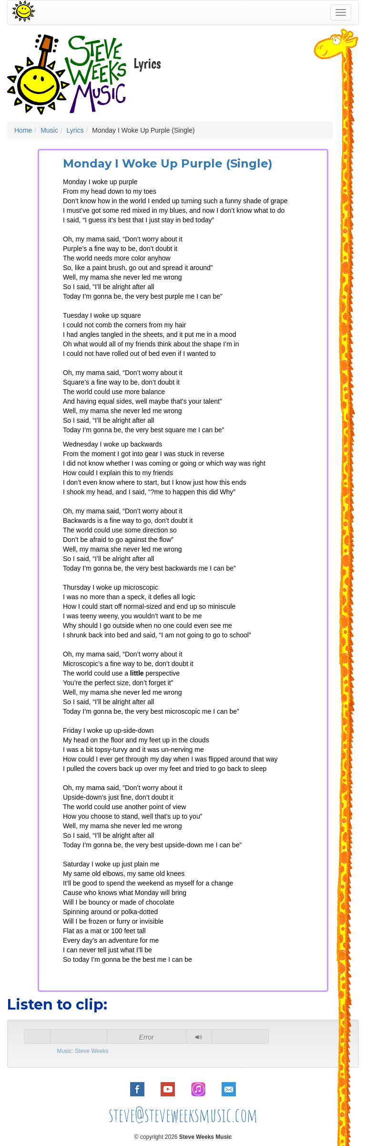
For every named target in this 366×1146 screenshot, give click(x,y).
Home (23, 130)
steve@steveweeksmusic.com (183, 1115)
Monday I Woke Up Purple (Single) (168, 163)
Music (49, 130)
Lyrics (74, 130)
